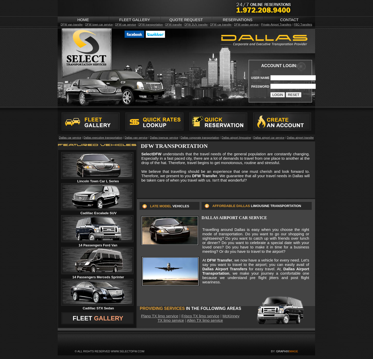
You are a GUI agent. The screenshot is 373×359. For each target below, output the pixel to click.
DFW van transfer (71, 24)
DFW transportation (150, 24)
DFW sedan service (246, 24)
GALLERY (108, 318)
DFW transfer (173, 24)
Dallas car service (70, 137)
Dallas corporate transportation (199, 137)
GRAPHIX (282, 351)
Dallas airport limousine (236, 137)
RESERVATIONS (237, 19)
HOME (83, 19)
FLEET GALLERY (134, 19)
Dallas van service (136, 137)
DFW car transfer (221, 24)
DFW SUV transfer (196, 24)
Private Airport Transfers (276, 24)
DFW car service (125, 24)
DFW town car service (99, 24)
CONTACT (289, 19)
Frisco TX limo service (200, 316)
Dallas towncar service (164, 137)
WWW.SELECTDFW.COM (127, 351)
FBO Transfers (303, 24)
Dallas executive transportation (103, 137)
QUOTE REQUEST (186, 19)
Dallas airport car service (268, 137)
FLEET (82, 318)
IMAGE (293, 351)
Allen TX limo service (205, 320)
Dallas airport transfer (300, 137)
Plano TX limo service (159, 316)
